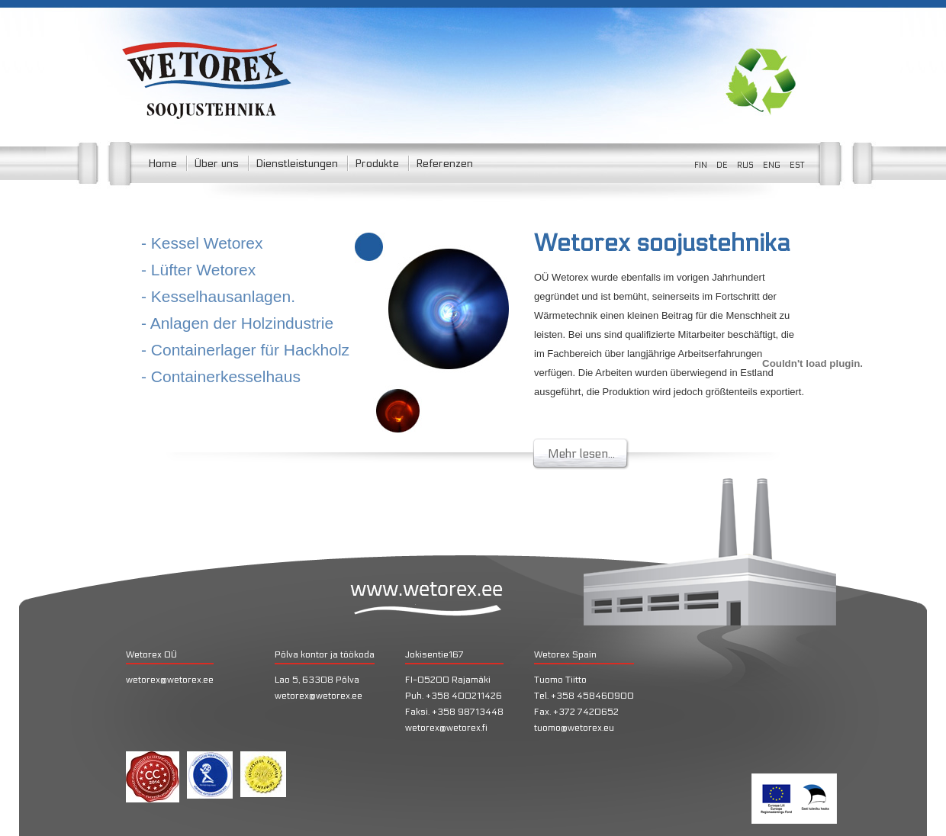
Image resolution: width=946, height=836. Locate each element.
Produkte (377, 163)
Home (162, 163)
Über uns (216, 163)
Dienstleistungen (297, 163)
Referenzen (444, 163)
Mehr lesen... (581, 453)
